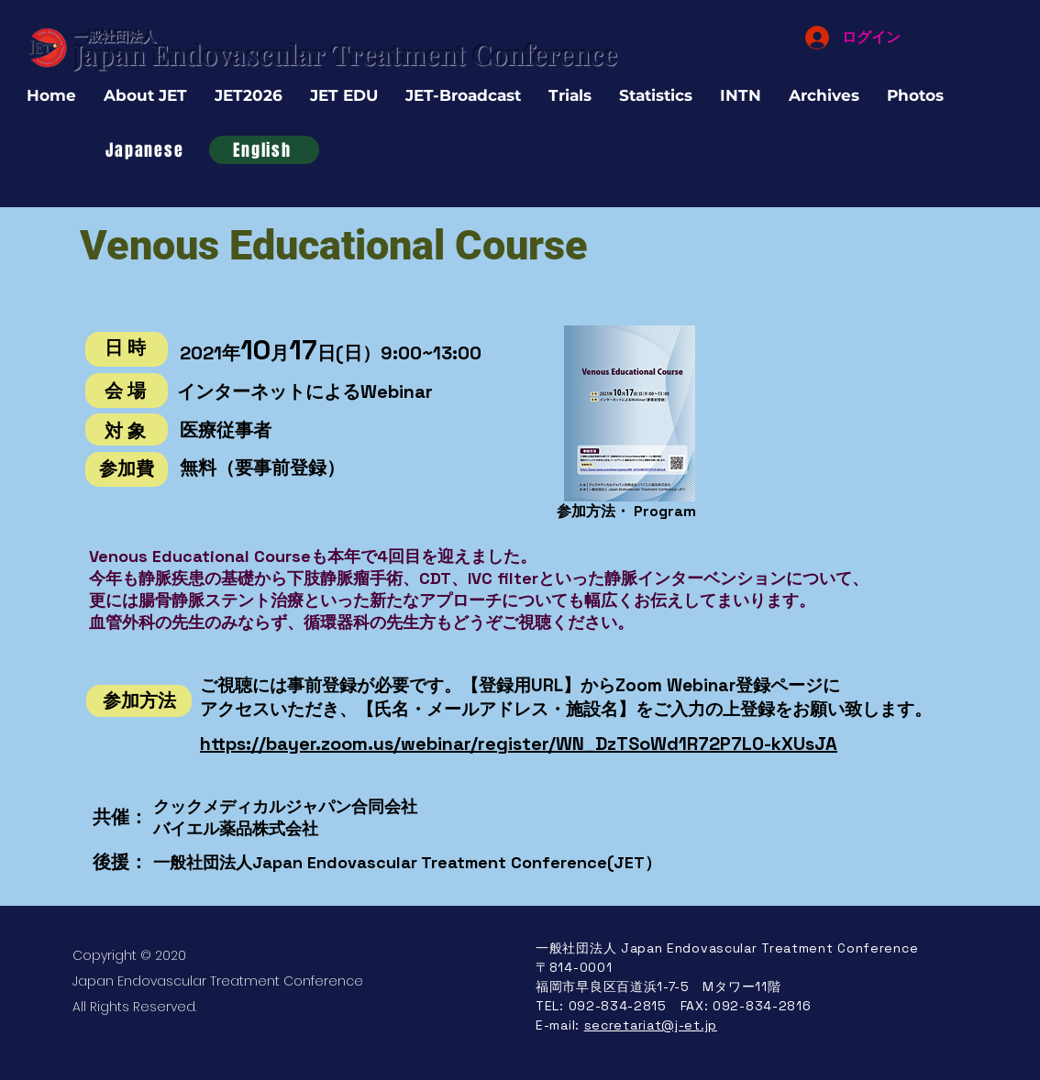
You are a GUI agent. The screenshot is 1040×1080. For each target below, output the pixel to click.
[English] (264, 150)
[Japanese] (147, 150)
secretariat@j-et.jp (650, 1025)
